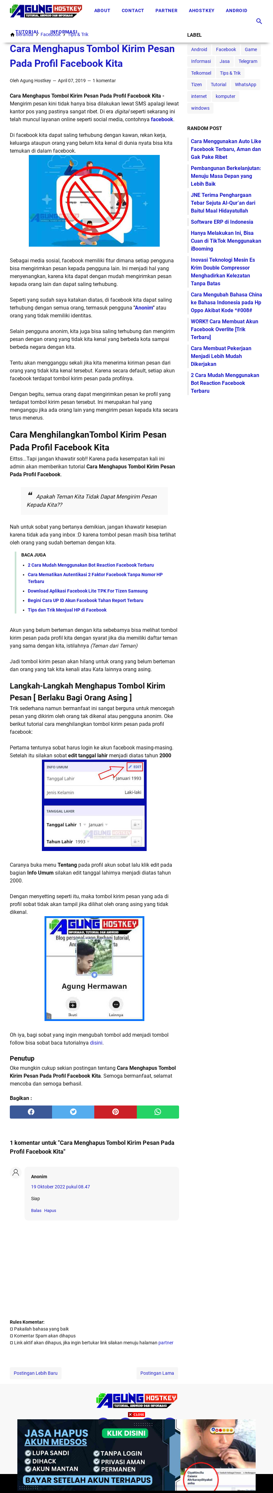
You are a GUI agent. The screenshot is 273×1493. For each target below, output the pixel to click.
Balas (36, 1210)
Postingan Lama (157, 1373)
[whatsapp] (158, 1112)
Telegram (248, 61)
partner (165, 1342)
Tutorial (27, 31)
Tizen (196, 84)
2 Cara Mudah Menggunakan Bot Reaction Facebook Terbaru (91, 565)
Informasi (63, 31)
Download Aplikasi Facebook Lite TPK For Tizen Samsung (88, 591)
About (102, 10)
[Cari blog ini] (259, 21)
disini (96, 1043)
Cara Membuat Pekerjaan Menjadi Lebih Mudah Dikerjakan (221, 356)
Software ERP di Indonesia (222, 222)
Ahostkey (202, 10)
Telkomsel (201, 73)
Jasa (225, 61)
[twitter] (73, 1112)
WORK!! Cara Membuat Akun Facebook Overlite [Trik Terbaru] (224, 329)
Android (236, 10)
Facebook (226, 49)
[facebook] (31, 1112)
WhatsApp (245, 84)
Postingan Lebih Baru (36, 1373)
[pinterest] (115, 1112)
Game (251, 49)
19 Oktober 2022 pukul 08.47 (60, 1186)
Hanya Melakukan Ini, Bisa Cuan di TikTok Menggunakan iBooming (226, 241)
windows (200, 108)
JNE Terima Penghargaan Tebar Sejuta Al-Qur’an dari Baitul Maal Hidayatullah (223, 203)
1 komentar (104, 80)
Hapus (50, 1210)
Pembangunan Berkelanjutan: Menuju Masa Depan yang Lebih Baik (226, 176)
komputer (225, 96)
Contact (133, 10)
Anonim (144, 308)
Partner (166, 10)
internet (199, 96)
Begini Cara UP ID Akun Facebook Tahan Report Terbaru (85, 600)
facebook (162, 119)
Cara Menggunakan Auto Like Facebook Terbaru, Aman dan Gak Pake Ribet (226, 149)
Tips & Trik (230, 73)
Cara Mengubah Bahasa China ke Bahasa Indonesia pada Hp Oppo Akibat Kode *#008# (226, 302)
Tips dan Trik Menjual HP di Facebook (67, 610)
